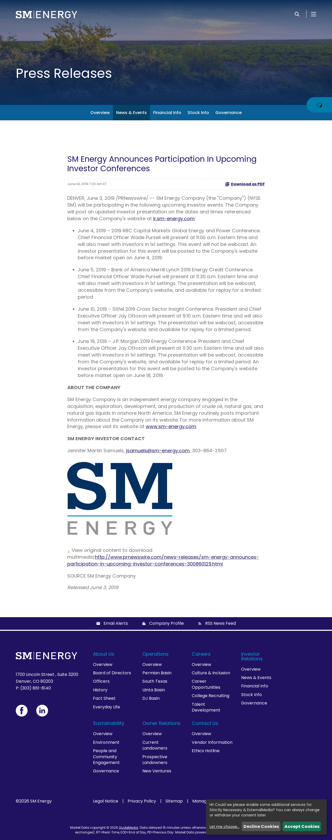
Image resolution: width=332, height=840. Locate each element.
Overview (100, 113)
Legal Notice (105, 801)
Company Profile (166, 623)
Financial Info (167, 113)
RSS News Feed (220, 623)
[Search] (297, 13)
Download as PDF (245, 184)
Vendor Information (212, 742)
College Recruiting (210, 696)
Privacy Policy (142, 801)
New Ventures (156, 771)
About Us (103, 654)
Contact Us (205, 723)
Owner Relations (161, 723)
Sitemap (174, 801)
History (100, 690)
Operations (155, 654)
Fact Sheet (104, 698)
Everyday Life (106, 707)
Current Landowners (154, 745)
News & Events (131, 113)
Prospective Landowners (154, 760)
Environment (106, 742)
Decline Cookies (261, 826)
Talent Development (206, 707)
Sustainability (108, 723)
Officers (101, 681)
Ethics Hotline (206, 751)
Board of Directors (112, 673)
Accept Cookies (301, 826)
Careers (201, 654)
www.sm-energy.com (171, 426)
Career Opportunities (206, 684)
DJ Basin (151, 698)
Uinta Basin (153, 690)
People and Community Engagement (106, 757)
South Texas (154, 681)
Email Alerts (115, 623)
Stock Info (198, 113)
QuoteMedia (128, 827)
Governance (228, 113)
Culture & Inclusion (211, 673)
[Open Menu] (313, 13)
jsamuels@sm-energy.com (158, 450)
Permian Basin (157, 673)
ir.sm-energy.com (174, 218)
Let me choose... (225, 826)
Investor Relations (252, 656)
